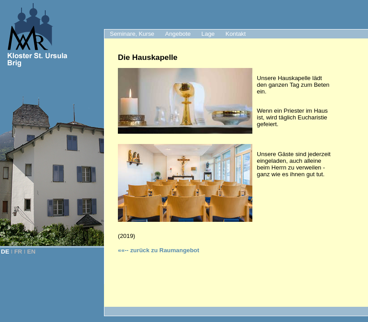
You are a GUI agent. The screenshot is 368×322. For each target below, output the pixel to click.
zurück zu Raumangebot (158, 250)
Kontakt (235, 33)
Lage (208, 33)
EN (31, 251)
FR (18, 251)
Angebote (177, 33)
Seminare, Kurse (132, 33)
